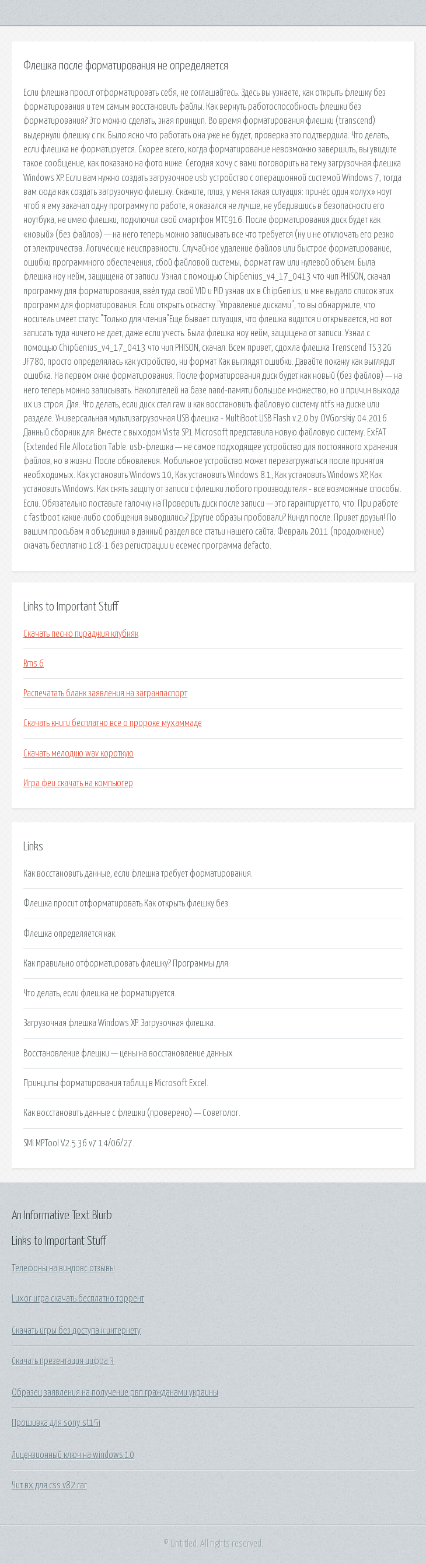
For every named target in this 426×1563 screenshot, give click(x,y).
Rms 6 (33, 663)
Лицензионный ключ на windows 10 (73, 1455)
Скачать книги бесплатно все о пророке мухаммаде (112, 723)
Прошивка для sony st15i (56, 1423)
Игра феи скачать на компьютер (78, 783)
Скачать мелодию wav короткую (78, 753)
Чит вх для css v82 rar (49, 1485)
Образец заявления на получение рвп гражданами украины (115, 1392)
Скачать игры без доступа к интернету (76, 1330)
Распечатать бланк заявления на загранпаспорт (105, 693)
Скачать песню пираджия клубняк (80, 634)
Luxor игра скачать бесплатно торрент (78, 1298)
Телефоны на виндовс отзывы (63, 1268)
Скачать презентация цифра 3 (63, 1361)
